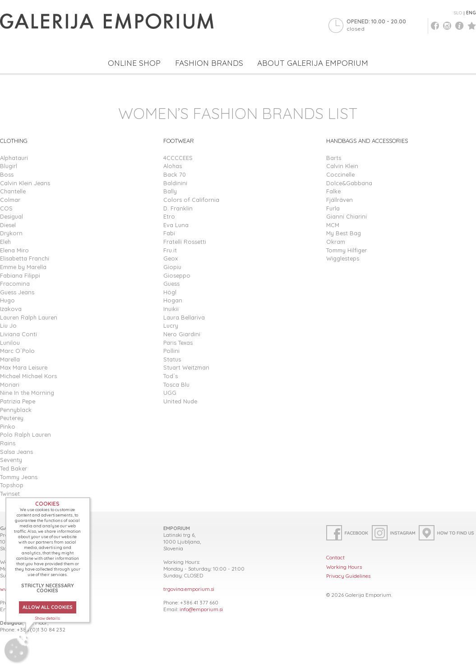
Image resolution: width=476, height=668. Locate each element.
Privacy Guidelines (348, 575)
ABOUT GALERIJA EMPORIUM (312, 63)
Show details (47, 618)
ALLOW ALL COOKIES (48, 607)
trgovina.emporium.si (188, 589)
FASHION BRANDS (209, 63)
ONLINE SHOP (134, 63)
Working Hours (344, 566)
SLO (458, 13)
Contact (335, 557)
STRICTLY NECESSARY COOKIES (47, 588)
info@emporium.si (201, 609)
